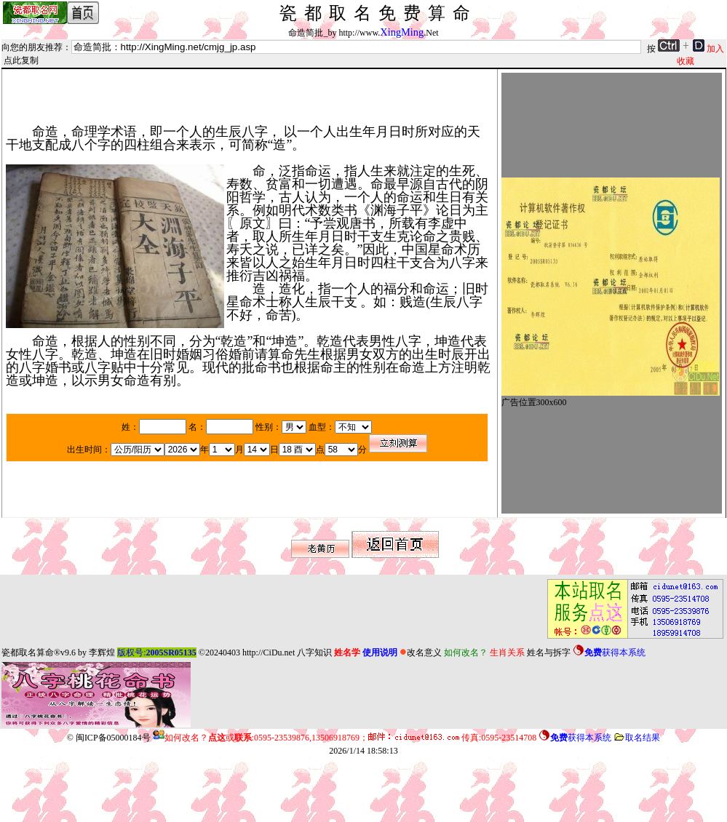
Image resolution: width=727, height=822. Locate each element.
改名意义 (421, 652)
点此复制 (21, 60)
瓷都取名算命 (27, 652)
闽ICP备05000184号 (113, 738)
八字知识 (314, 652)
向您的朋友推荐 (32, 47)
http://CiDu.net (268, 652)
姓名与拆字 (549, 652)
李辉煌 (102, 652)
